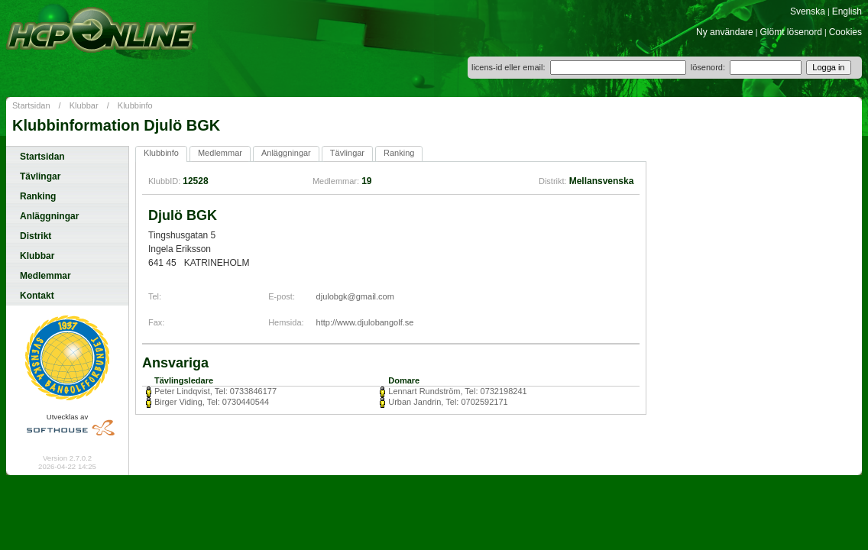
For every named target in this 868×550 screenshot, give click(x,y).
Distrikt (35, 236)
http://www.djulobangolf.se (365, 322)
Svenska (807, 11)
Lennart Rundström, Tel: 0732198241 (457, 391)
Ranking (38, 196)
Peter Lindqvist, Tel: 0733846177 (215, 391)
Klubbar (84, 105)
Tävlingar (40, 176)
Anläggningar (49, 216)
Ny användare (724, 32)
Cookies (845, 32)
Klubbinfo (135, 105)
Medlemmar (45, 275)
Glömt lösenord (791, 32)
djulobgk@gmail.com (355, 296)
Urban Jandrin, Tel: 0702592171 (447, 401)
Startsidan (31, 105)
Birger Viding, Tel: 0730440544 (211, 401)
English (847, 11)
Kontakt (37, 295)
